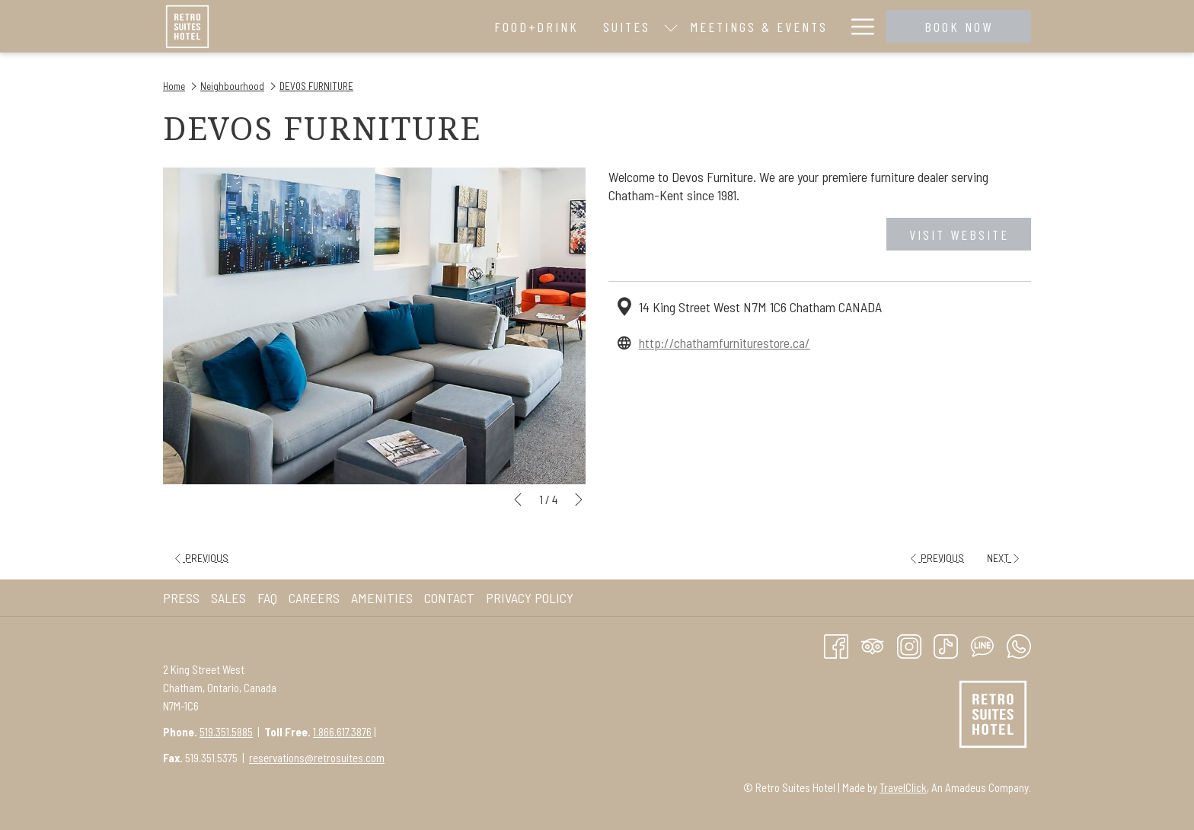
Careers (314, 597)
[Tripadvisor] (872, 645)
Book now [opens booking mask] (958, 26)
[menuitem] (337, 26)
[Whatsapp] (1019, 645)
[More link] (857, 26)
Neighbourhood (232, 86)
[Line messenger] (982, 645)
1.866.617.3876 (342, 732)
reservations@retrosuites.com (317, 758)
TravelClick (903, 787)
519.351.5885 (226, 732)
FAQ (267, 597)
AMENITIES (382, 597)
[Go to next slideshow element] (579, 499)
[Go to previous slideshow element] (518, 499)
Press (181, 597)
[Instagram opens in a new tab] (909, 645)
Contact (449, 597)
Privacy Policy (529, 597)
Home (174, 86)
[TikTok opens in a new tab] (946, 645)
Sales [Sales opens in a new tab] (230, 597)
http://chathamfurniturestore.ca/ (724, 342)
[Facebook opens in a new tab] (836, 645)
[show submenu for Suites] (471, 26)
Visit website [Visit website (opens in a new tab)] (959, 234)
